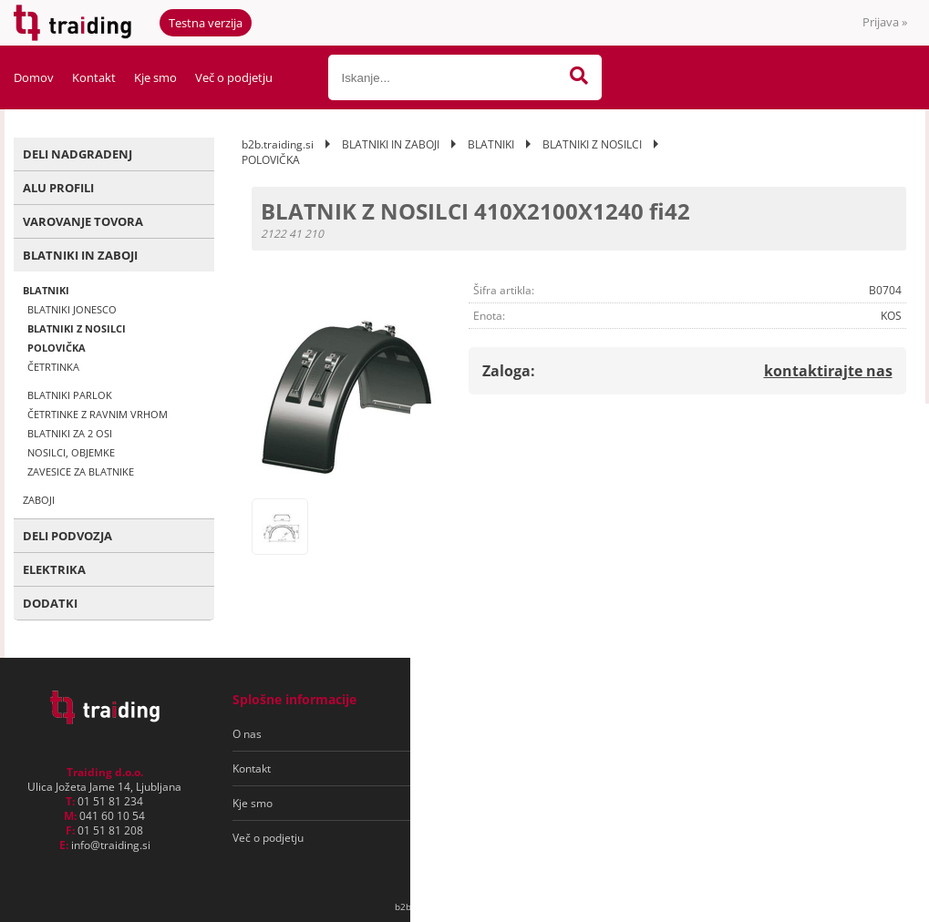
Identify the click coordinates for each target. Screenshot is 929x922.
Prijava (884, 22)
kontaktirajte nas (828, 371)
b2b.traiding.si (278, 144)
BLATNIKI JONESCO (72, 309)
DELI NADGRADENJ (77, 154)
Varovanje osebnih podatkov (522, 768)
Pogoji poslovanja (495, 734)
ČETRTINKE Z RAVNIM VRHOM (97, 414)
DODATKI (50, 603)
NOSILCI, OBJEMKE (71, 452)
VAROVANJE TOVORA (83, 221)
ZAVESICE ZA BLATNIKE (80, 471)
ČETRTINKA (53, 367)
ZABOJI (39, 500)
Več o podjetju (234, 77)
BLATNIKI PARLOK (69, 395)
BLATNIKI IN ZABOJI (80, 255)
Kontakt (94, 77)
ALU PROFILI (58, 187)
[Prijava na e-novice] (835, 734)
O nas (247, 734)
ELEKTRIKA (54, 569)
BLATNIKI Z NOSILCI (76, 328)
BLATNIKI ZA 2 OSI (69, 433)
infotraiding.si (110, 845)
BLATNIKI (46, 290)
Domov (34, 77)
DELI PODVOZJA (67, 536)
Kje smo (155, 77)
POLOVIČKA (56, 347)
